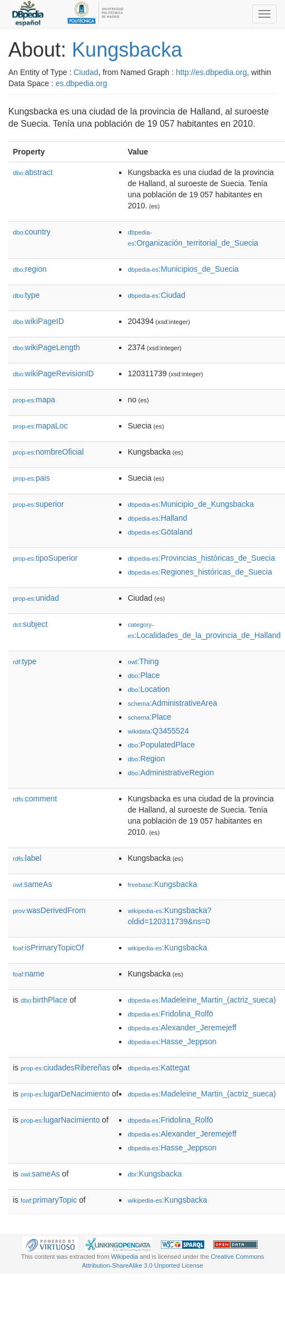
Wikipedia (124, 1256)
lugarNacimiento (60, 1119)
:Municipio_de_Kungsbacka (190, 504)
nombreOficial (48, 451)
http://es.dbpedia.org (211, 72)
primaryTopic (49, 1199)
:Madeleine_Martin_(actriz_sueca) (201, 999)
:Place (143, 675)
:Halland (157, 518)
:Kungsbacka (162, 884)
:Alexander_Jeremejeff (181, 1027)
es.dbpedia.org (81, 83)
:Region (146, 758)
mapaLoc (40, 425)
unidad (36, 598)
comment (35, 798)
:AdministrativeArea (172, 703)
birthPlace (44, 999)
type (26, 295)
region (30, 269)
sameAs (32, 884)
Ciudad (85, 72)
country (32, 231)
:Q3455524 (158, 730)
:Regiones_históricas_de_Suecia (199, 571)
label (27, 858)
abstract (33, 172)
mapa (34, 399)
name (29, 973)
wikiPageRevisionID (53, 373)
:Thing (143, 661)
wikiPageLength (46, 347)
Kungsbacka (127, 49)
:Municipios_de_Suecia (182, 269)
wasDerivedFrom (49, 910)
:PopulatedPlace (161, 744)
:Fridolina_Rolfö (170, 1013)
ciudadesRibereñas (65, 1067)
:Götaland (159, 531)
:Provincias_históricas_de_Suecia (201, 558)
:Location (148, 689)
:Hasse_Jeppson (172, 1041)
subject (30, 624)
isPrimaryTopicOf (48, 947)
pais (31, 477)
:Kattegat (158, 1067)
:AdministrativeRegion (170, 772)
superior (38, 504)
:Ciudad (156, 295)
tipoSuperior (45, 558)
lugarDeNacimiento (65, 1093)
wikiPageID (38, 321)
